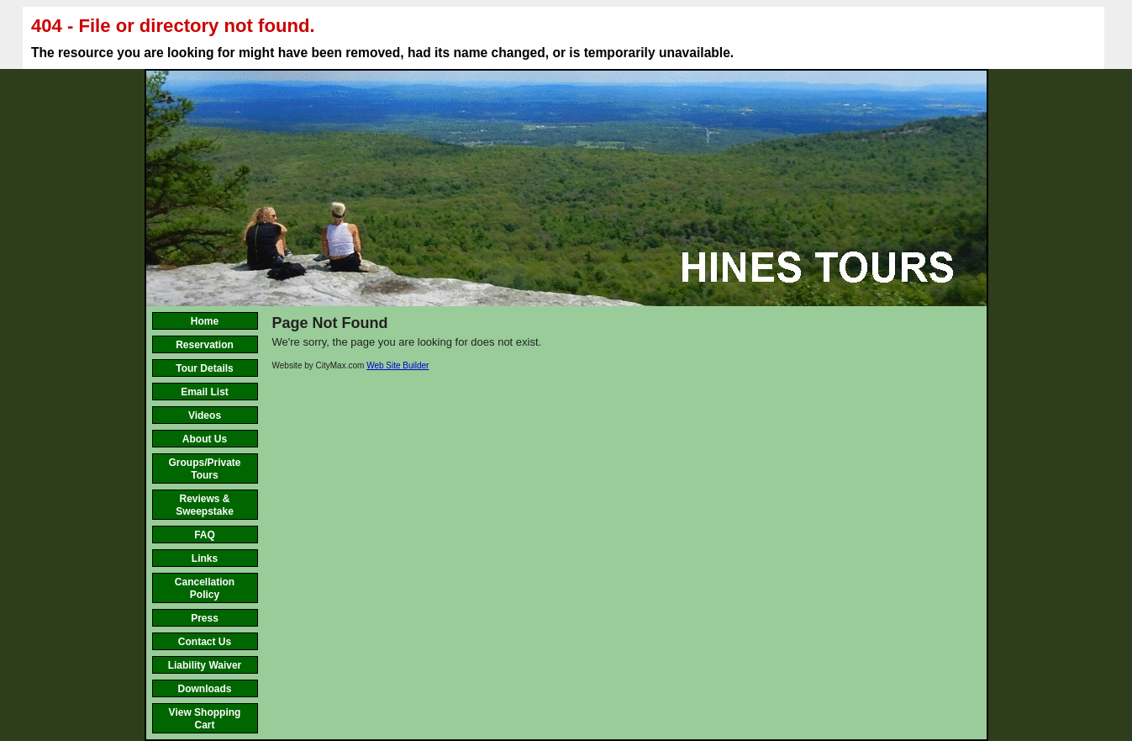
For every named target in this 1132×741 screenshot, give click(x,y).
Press (205, 618)
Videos (204, 415)
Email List (205, 392)
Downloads (204, 689)
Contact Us (204, 642)
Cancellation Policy (204, 588)
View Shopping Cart (205, 719)
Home (205, 321)
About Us (204, 439)
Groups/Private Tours (204, 469)
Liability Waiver (205, 665)
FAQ (204, 535)
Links (205, 558)
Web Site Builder (397, 365)
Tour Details (204, 368)
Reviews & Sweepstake (205, 505)
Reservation (205, 345)
